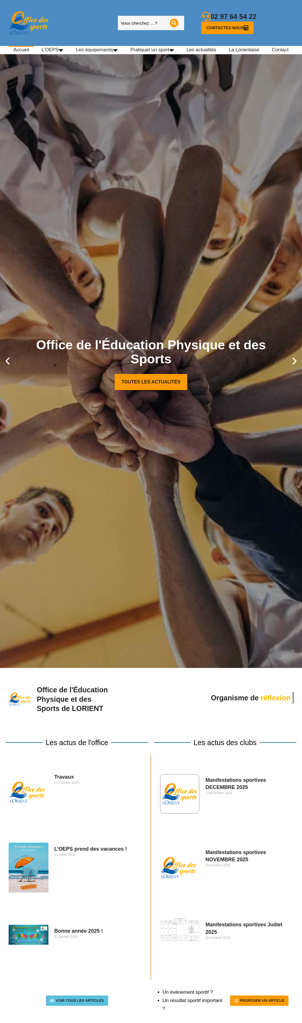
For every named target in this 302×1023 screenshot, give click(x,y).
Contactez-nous (227, 27)
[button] (7, 361)
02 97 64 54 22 (233, 16)
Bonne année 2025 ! (78, 931)
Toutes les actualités (151, 381)
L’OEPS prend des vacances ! (90, 849)
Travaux (64, 777)
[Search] (174, 23)
